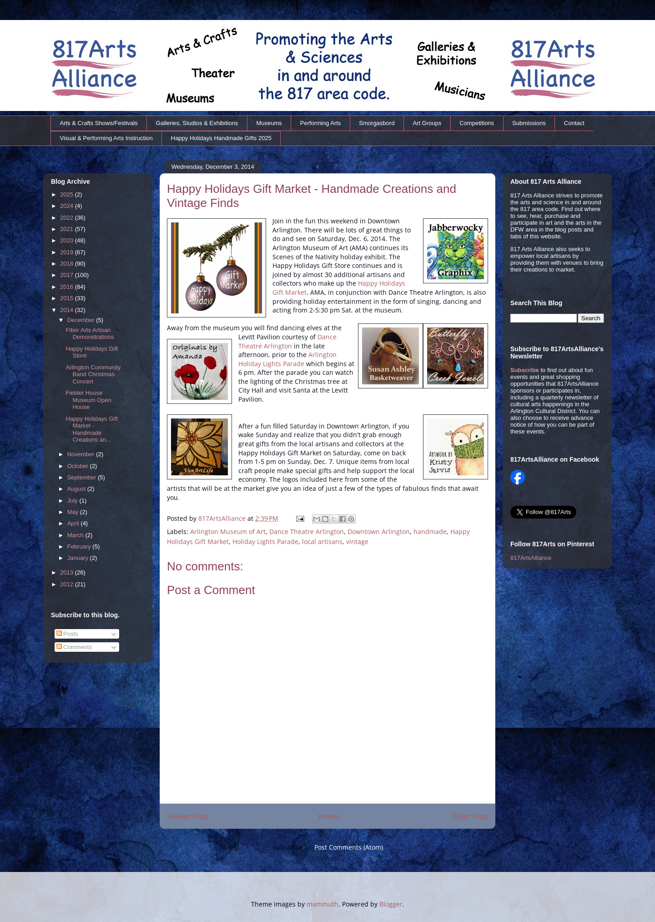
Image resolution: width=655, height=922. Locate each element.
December (81, 320)
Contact (574, 123)
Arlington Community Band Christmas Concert (93, 374)
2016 (67, 286)
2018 (67, 263)
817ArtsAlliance (222, 518)
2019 (67, 252)
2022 (67, 217)
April (74, 523)
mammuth (322, 904)
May (73, 512)
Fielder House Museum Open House (88, 399)
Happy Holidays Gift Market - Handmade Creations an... (92, 429)
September (82, 477)
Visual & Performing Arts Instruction (106, 138)
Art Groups (427, 123)
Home (329, 816)
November (81, 454)
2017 (67, 275)
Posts (67, 633)
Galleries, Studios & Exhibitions (197, 123)
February (80, 546)
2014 (67, 310)
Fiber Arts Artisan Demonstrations (90, 334)
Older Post (469, 816)
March (76, 535)
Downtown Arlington (379, 531)
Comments (74, 647)
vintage (357, 541)
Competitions (476, 123)
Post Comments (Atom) (348, 847)
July (73, 500)
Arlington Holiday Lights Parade (287, 359)
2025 (67, 194)
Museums (269, 123)
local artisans (322, 541)
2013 (67, 572)
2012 (67, 584)
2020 (67, 240)
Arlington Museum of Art (228, 531)
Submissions (529, 123)
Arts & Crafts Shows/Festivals (99, 123)
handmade (430, 531)
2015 (67, 298)
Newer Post (187, 816)
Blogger (391, 904)
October (78, 466)
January (78, 557)
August (77, 488)
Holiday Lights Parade (265, 541)
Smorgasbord (376, 123)
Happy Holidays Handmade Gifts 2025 (221, 138)
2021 (67, 229)
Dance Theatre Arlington (287, 341)
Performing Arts (320, 123)
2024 (67, 205)
